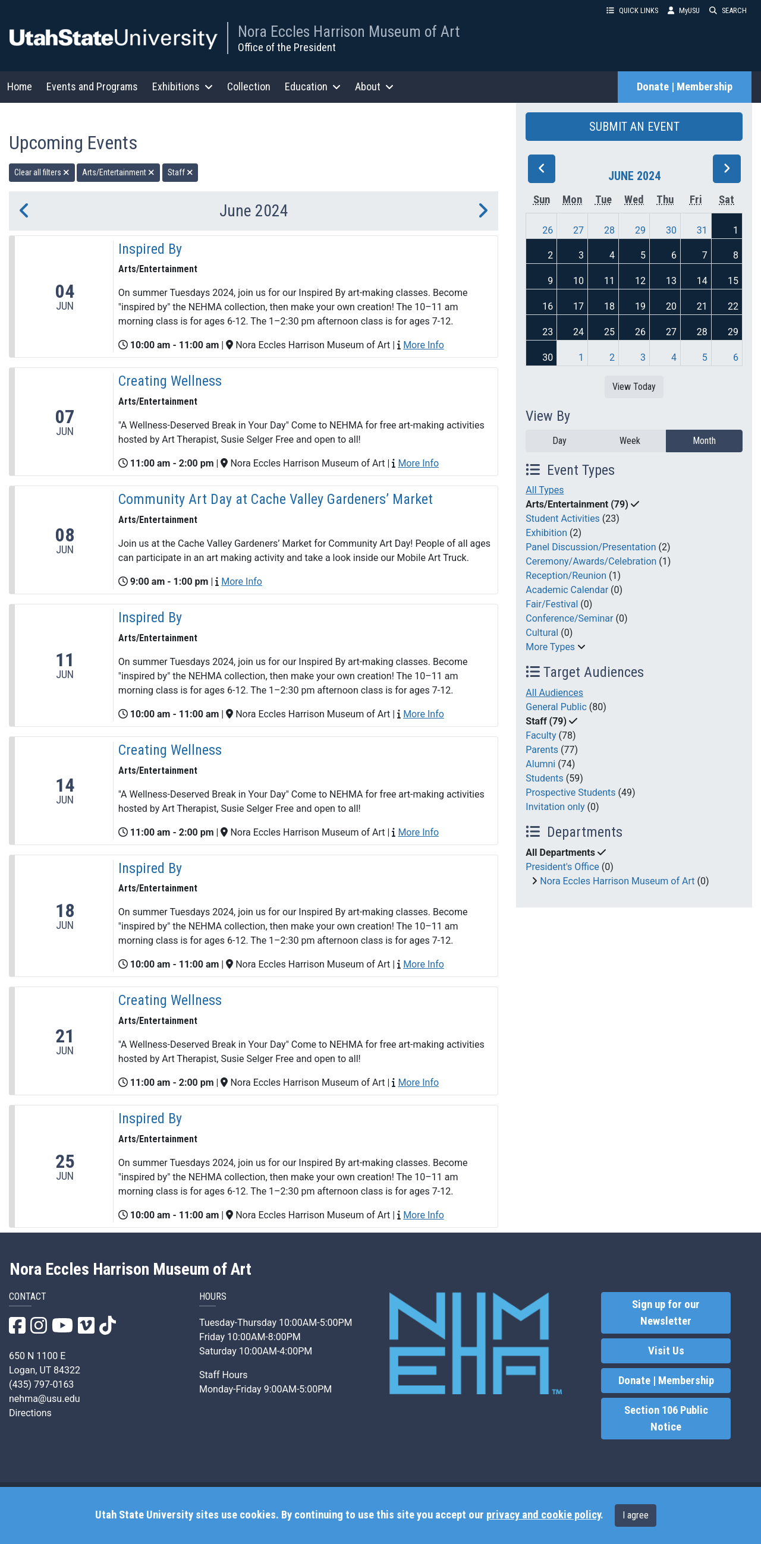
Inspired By (150, 249)
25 (609, 332)
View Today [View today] (634, 386)
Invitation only (555, 806)
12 (640, 280)
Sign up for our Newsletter (666, 1313)
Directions (30, 1413)
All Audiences (554, 692)
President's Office (562, 866)
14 (702, 280)
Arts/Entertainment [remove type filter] (118, 172)
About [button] (374, 86)
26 (547, 230)
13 (671, 280)
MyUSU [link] (684, 10)
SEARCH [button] (728, 10)
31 (702, 230)
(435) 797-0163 (41, 1384)
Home (19, 86)
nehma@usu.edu (44, 1398)
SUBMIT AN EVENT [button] (634, 126)
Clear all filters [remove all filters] (42, 172)
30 (671, 230)
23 (547, 332)
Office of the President (287, 47)
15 (733, 280)
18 (609, 306)
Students (544, 778)
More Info (423, 345)
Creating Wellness (170, 381)
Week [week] (630, 440)
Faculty (541, 735)
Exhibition (546, 532)
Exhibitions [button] (182, 86)
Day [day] (559, 440)
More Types (550, 647)
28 (609, 230)
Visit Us (666, 1350)
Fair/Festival (552, 604)
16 (547, 306)
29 (640, 230)
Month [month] (704, 440)
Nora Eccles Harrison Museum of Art (349, 31)
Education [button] (313, 86)
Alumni (540, 764)
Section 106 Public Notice (666, 1418)
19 (640, 306)
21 (702, 306)
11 (609, 280)
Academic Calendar (567, 589)
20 (671, 306)
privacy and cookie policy (543, 1514)
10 (578, 280)
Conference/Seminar (569, 618)
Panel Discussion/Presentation (591, 547)
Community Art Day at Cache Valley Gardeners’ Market (277, 499)
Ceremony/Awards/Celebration (591, 561)
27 (578, 230)
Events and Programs (92, 86)
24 (578, 332)
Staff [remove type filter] (180, 172)
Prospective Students (570, 792)
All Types (545, 490)
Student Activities (563, 518)
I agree (635, 1515)
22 (733, 306)
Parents (542, 749)
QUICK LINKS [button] (632, 10)
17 (578, 306)
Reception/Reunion (566, 575)
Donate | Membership (684, 86)
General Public (556, 707)
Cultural (542, 632)
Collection (249, 86)
